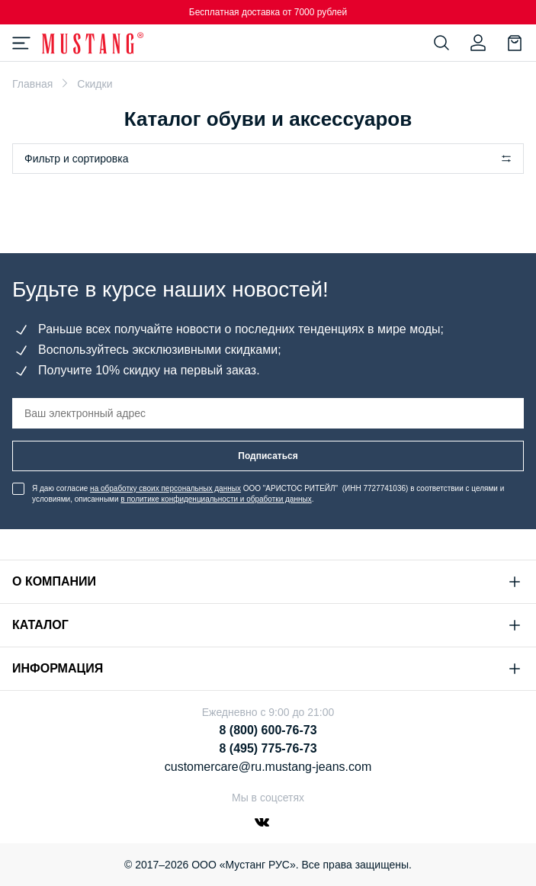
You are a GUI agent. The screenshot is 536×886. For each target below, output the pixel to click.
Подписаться (267, 456)
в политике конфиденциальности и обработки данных (215, 499)
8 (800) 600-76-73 (267, 730)
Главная (32, 84)
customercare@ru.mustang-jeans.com (268, 766)
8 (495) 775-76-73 (267, 748)
